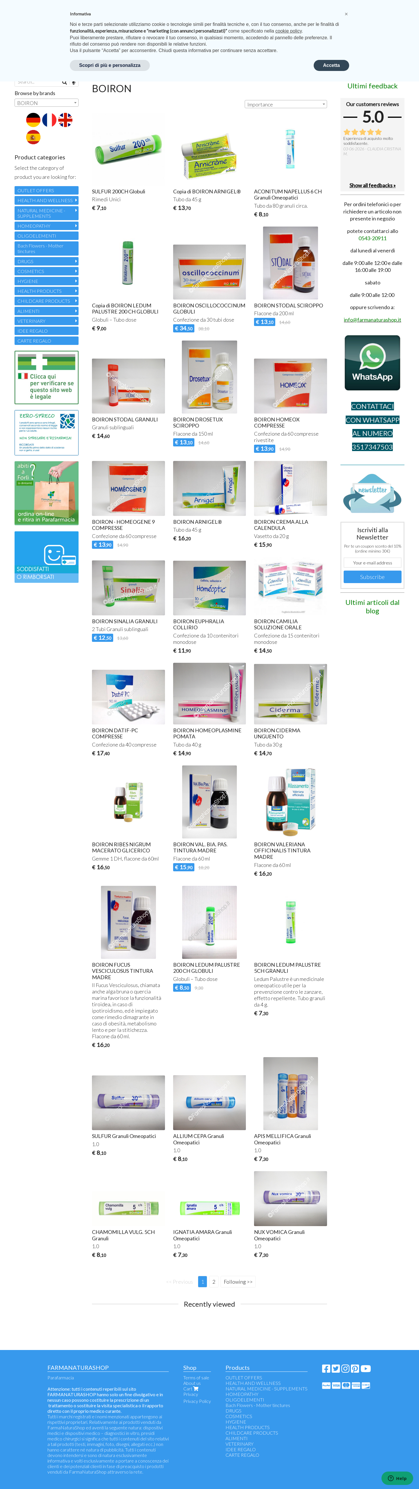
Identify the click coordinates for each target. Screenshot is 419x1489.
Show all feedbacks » (372, 185)
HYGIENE (27, 281)
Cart (191, 1388)
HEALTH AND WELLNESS (45, 200)
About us (192, 1383)
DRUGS (25, 261)
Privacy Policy (197, 1401)
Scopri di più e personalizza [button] (110, 65)
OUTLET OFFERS (35, 190)
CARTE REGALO (34, 340)
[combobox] (286, 104)
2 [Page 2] (213, 1281)
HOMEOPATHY (33, 226)
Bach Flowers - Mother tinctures (40, 248)
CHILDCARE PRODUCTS (43, 301)
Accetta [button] (331, 65)
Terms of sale (196, 1377)
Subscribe (372, 576)
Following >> (238, 1281)
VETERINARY (31, 321)
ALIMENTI (28, 311)
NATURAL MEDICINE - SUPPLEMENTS (41, 213)
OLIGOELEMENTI (36, 235)
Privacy (190, 1394)
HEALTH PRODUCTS (39, 291)
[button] (346, 14)
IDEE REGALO (32, 331)
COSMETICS (30, 271)
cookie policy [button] (288, 31)
